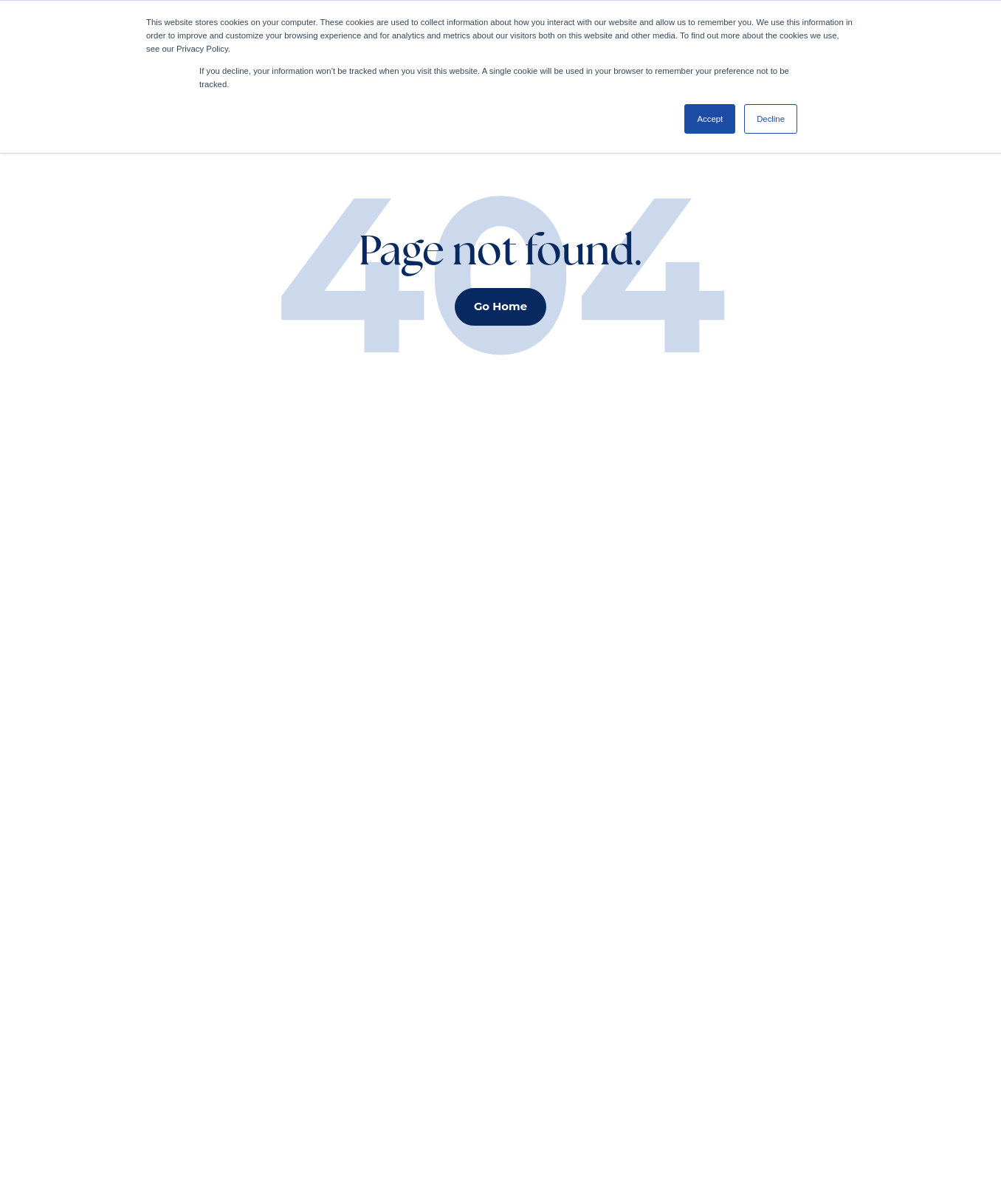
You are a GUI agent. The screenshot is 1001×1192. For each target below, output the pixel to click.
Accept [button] (710, 118)
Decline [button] (771, 118)
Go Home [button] (500, 306)
